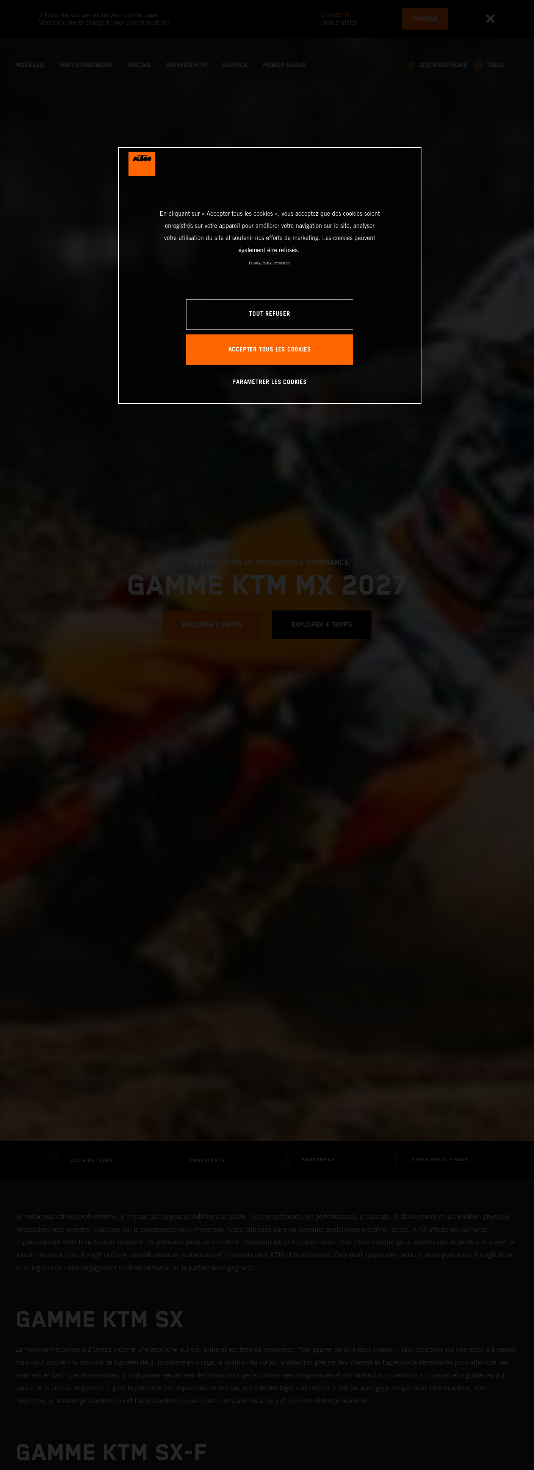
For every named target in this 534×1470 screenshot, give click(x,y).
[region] (269, 275)
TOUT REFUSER (269, 314)
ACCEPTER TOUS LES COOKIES (270, 350)
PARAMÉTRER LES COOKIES (269, 382)
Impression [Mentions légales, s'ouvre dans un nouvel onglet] (281, 263)
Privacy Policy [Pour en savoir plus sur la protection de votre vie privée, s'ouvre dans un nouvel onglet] (260, 263)
